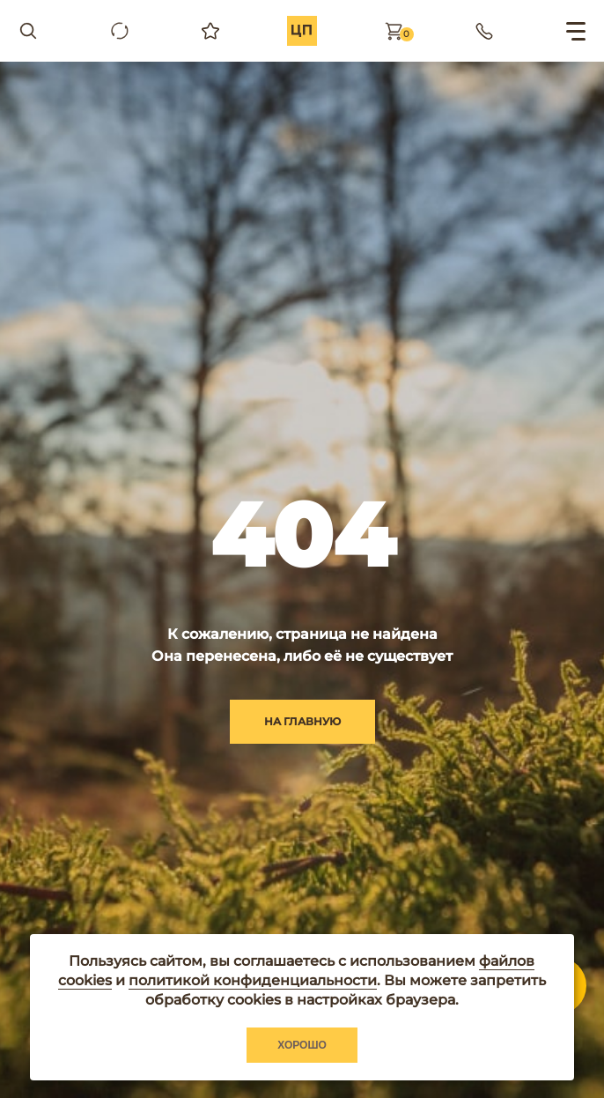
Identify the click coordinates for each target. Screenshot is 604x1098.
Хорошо (302, 1045)
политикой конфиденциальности (253, 980)
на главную (302, 721)
